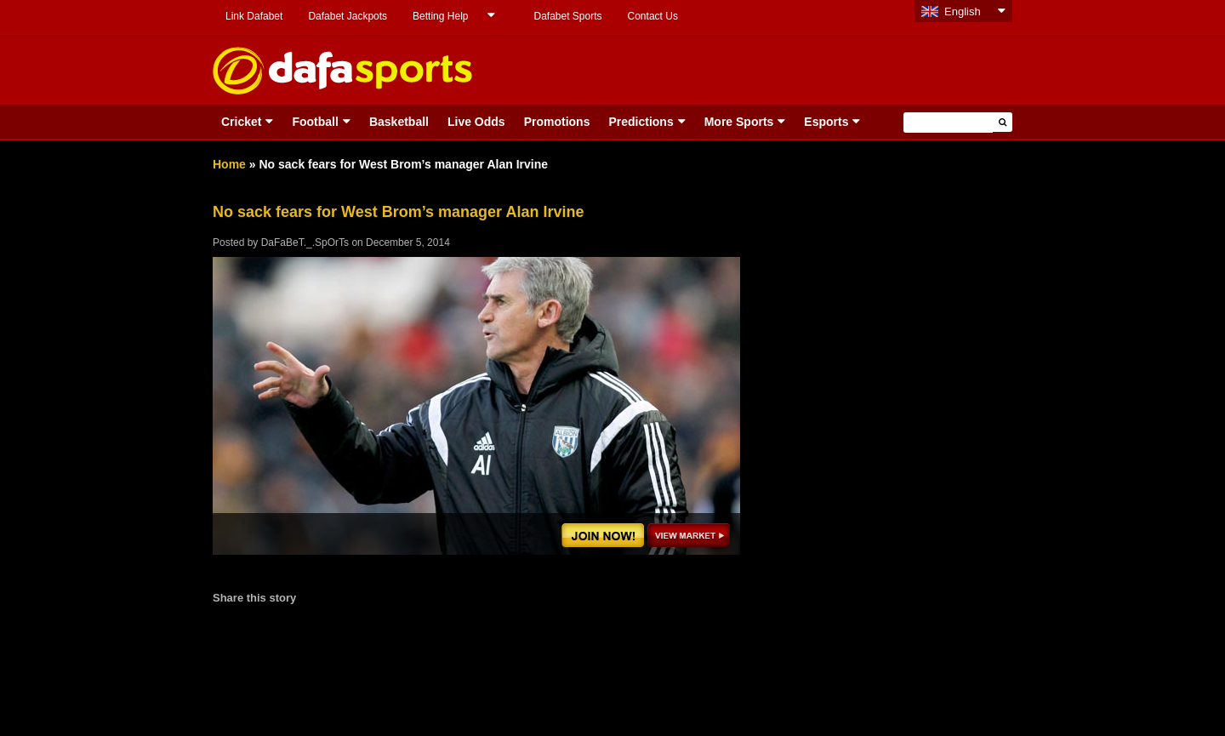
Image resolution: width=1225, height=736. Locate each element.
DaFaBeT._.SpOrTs (305, 242)
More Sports (739, 121)
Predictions (640, 121)
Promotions (557, 121)
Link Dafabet (253, 16)
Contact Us (653, 16)
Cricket (241, 121)
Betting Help (440, 16)
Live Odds (476, 121)
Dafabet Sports (567, 16)
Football (315, 121)
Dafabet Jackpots (347, 16)
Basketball (399, 121)
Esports (826, 121)
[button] (1002, 122)
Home (229, 164)
